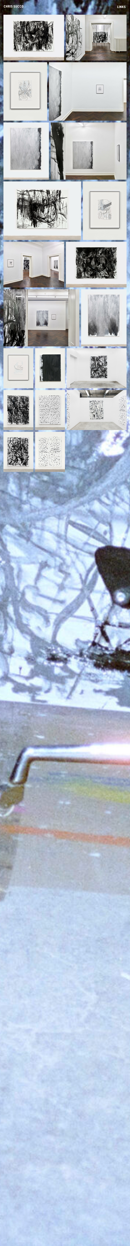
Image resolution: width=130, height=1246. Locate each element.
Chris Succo (14, 6)
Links (121, 7)
